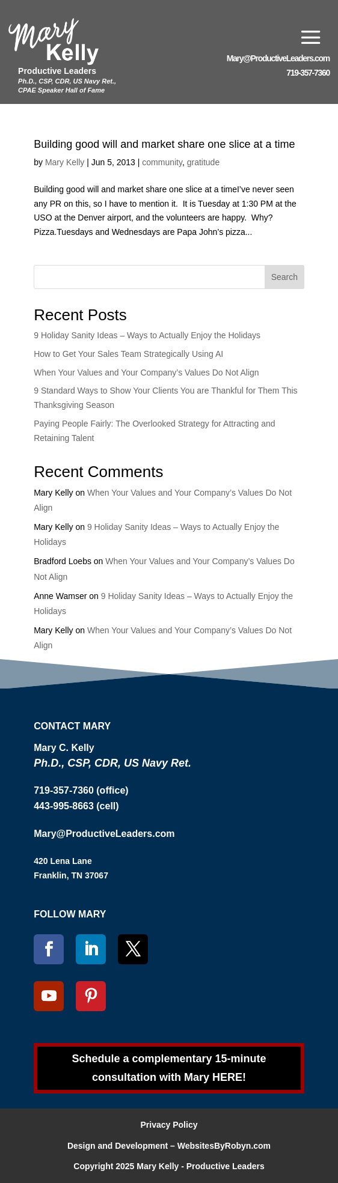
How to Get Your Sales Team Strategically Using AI (128, 354)
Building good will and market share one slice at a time (164, 144)
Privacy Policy (169, 1125)
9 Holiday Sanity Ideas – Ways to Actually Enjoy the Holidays (147, 335)
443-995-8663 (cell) (76, 806)
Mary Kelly (64, 162)
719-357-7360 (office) (81, 790)
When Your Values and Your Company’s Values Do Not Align (146, 372)
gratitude (203, 162)
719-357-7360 (308, 73)
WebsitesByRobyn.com (224, 1146)
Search (284, 277)
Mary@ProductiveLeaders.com (278, 58)
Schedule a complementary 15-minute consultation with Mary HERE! (169, 1068)
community (162, 162)
